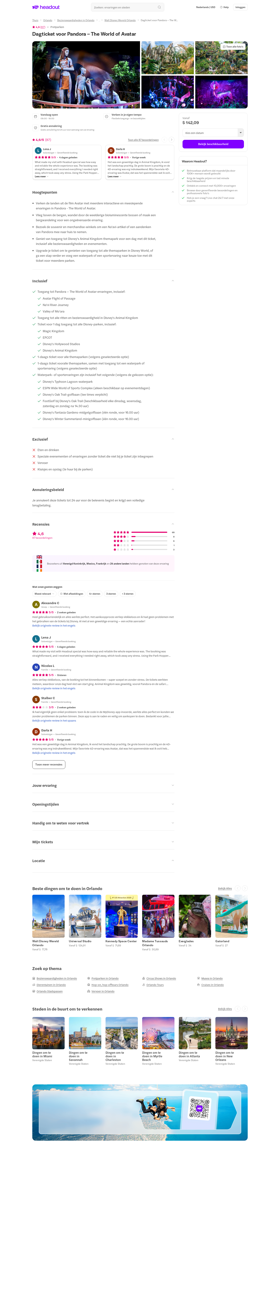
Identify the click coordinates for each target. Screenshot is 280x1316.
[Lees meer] (42, 176)
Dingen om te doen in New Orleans (224, 1056)
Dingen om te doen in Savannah (78, 1056)
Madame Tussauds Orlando (155, 943)
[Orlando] (47, 20)
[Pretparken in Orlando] (103, 978)
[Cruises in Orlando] (210, 985)
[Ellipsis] (99, 21)
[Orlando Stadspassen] (47, 991)
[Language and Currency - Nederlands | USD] (206, 7)
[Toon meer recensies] (48, 764)
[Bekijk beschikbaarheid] (213, 144)
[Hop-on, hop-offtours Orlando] (108, 985)
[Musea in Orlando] (210, 978)
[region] (140, 923)
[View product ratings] (38, 27)
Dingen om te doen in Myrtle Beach (152, 1056)
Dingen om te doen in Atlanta (189, 1054)
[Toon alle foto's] (233, 46)
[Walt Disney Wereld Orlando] (120, 20)
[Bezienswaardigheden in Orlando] (75, 20)
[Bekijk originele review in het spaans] (54, 720)
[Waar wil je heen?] (127, 7)
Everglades (186, 941)
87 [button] (42, 27)
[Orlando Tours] (153, 985)
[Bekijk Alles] (225, 888)
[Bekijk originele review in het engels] (53, 625)
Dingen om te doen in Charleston (115, 1056)
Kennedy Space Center (121, 941)
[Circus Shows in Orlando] (159, 978)
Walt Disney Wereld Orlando (45, 943)
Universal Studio (80, 941)
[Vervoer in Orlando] (101, 991)
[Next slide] (171, 140)
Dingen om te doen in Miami (42, 1054)
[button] (224, 7)
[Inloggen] (240, 7)
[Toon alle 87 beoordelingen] (143, 139)
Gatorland (222, 941)
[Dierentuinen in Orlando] (49, 985)
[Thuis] (35, 20)
